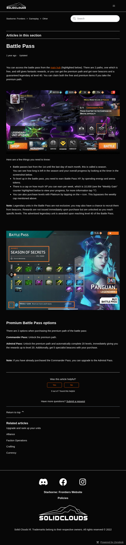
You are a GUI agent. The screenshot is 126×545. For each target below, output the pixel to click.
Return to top (15, 412)
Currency (11, 452)
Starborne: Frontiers (15, 18)
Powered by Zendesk (112, 542)
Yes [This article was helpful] (54, 385)
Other (45, 18)
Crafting (10, 446)
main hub (56, 67)
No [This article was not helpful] (71, 385)
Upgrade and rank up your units (23, 428)
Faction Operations (16, 440)
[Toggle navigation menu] (114, 6)
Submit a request (75, 401)
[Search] (95, 18)
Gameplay (34, 18)
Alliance (10, 434)
